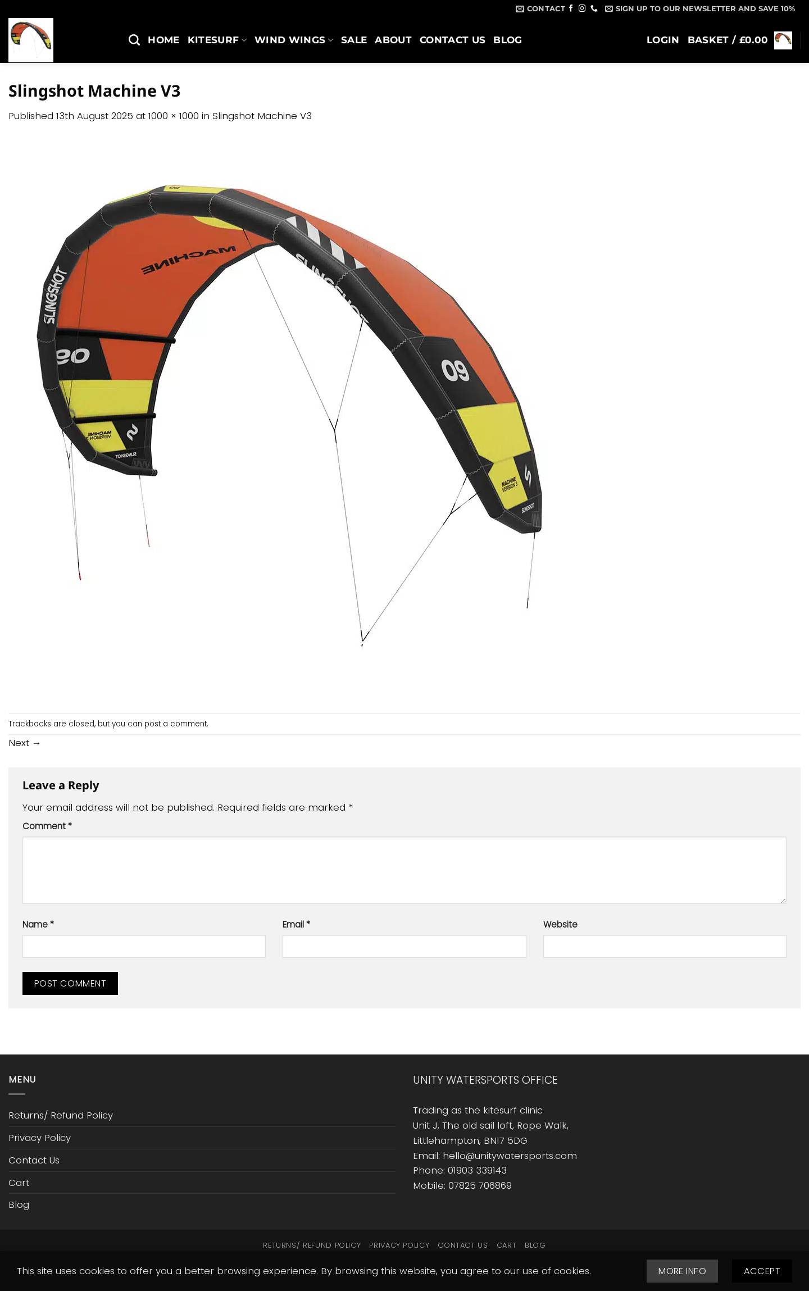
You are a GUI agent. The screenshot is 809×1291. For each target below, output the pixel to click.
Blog (507, 40)
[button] (700, 8)
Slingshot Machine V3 (262, 115)
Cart (18, 1182)
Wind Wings (293, 40)
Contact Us (452, 40)
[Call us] (594, 9)
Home (163, 40)
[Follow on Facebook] (571, 9)
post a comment (175, 724)
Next (25, 742)
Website (560, 924)
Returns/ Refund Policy (60, 1115)
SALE (354, 40)
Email (296, 924)
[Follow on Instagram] (582, 9)
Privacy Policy (39, 1137)
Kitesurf (217, 40)
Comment (47, 826)
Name (38, 924)
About (393, 40)
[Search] (134, 40)
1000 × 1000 (173, 115)
